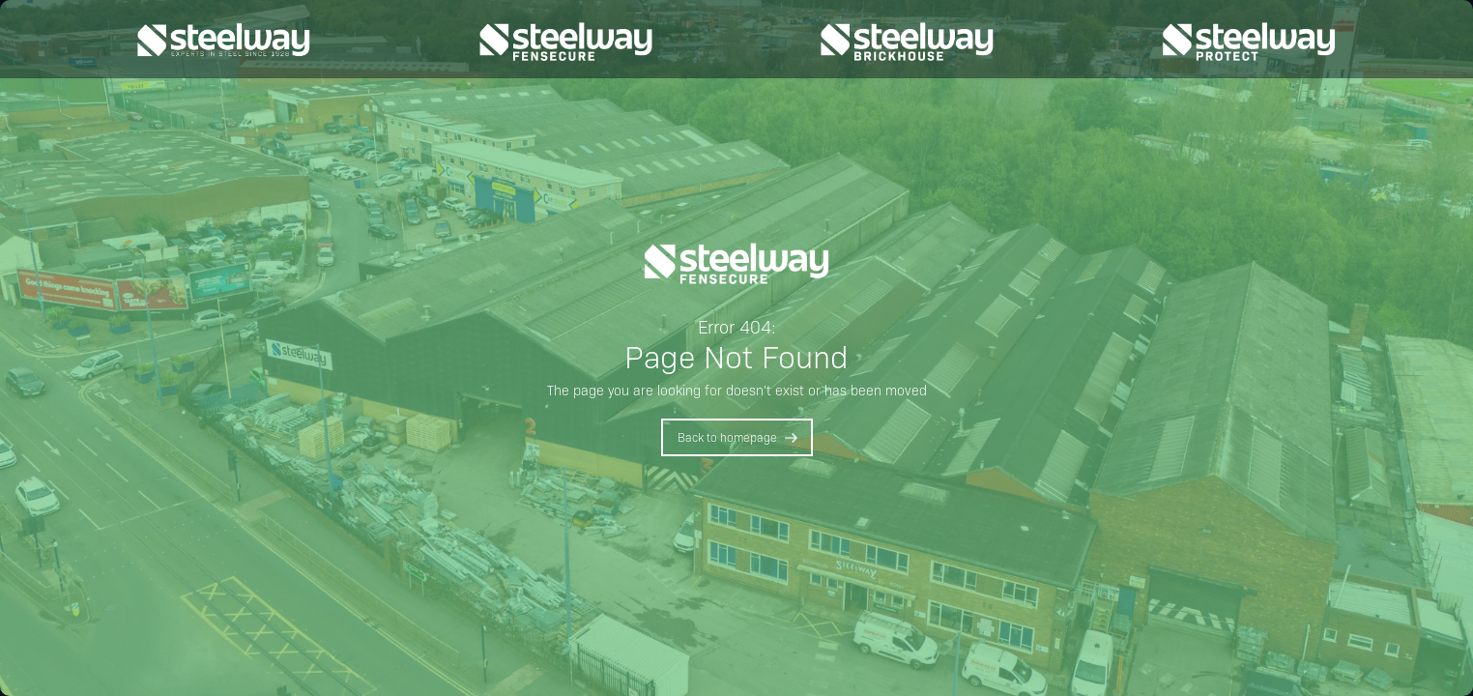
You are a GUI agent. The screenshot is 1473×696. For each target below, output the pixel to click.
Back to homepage (727, 437)
